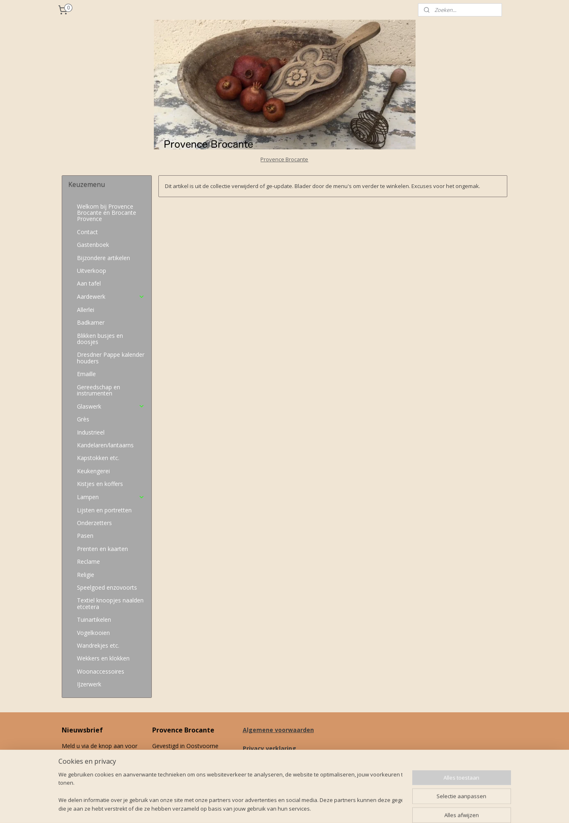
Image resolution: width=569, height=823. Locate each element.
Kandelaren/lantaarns (105, 445)
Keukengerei (93, 471)
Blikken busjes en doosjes (100, 339)
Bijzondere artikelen (103, 258)
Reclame (88, 561)
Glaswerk (111, 406)
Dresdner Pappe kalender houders (110, 358)
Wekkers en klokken (103, 658)
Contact (87, 232)
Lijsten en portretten (104, 510)
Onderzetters (94, 523)
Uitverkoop (91, 270)
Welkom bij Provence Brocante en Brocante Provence (106, 212)
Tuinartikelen (94, 619)
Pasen (85, 535)
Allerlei (85, 310)
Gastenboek (93, 245)
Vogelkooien (93, 633)
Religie (85, 575)
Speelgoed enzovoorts (107, 587)
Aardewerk (111, 296)
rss (335, 808)
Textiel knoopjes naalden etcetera (110, 603)
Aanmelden (82, 773)
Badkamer (91, 322)
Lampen (111, 497)
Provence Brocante (284, 159)
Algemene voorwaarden (278, 730)
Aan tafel (89, 283)
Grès (83, 419)
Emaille (86, 374)
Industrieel (91, 432)
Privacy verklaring (269, 748)
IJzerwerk (89, 684)
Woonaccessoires (100, 671)
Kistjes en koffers (100, 484)
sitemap (318, 808)
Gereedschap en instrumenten (98, 390)
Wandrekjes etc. (98, 645)
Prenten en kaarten (102, 549)
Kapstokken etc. (98, 458)
